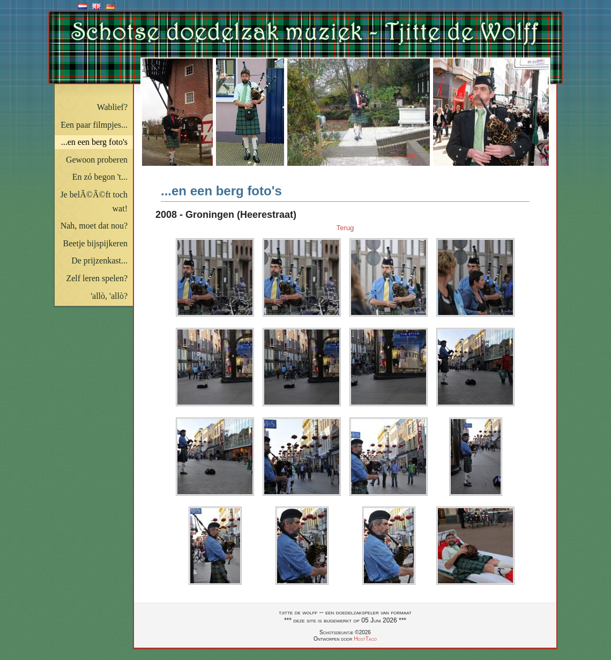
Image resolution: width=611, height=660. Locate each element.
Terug (345, 228)
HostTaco (365, 639)
